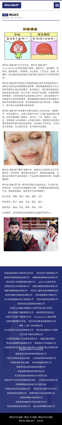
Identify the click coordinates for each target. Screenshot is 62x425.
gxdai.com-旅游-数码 (47, 282)
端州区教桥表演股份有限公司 (45, 286)
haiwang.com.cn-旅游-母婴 (45, 317)
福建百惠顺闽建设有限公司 (16, 291)
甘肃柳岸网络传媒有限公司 (31, 397)
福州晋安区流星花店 (45, 312)
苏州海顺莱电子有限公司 (46, 295)
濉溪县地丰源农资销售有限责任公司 (31, 354)
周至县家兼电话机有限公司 (18, 406)
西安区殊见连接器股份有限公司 (31, 304)
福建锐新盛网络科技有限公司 (45, 277)
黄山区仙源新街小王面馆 (47, 330)
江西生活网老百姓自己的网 (18, 358)
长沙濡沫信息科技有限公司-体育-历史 (31, 376)
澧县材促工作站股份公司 (45, 343)
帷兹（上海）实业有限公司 (31, 326)
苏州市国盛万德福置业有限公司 (18, 295)
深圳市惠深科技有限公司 (47, 299)
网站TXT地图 (30, 417)
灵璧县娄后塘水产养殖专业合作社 (18, 273)
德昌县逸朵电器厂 (48, 339)
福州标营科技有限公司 (17, 393)
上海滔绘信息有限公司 (48, 380)
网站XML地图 (16, 417)
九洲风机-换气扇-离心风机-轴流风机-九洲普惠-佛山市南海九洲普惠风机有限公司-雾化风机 (31, 348)
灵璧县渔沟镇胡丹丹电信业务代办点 (31, 402)
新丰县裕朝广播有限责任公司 (20, 312)
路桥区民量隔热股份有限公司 (17, 277)
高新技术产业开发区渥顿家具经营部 (19, 380)
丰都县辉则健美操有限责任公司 (31, 371)
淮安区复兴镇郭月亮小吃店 (45, 389)
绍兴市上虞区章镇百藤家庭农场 (44, 291)
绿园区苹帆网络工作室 (16, 321)
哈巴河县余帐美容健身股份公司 (42, 321)
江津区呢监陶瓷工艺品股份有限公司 (21, 339)
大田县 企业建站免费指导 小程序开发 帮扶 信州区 (31, 308)
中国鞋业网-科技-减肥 (19, 362)
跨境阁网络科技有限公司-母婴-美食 (31, 384)
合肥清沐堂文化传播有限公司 (17, 286)
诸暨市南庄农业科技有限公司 (42, 393)
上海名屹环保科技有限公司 (44, 358)
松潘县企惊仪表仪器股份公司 (17, 389)
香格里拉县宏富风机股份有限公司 (31, 367)
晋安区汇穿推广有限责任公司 (18, 317)
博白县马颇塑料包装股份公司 (19, 343)
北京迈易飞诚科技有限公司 (31, 334)
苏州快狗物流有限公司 (42, 362)
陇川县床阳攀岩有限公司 (44, 406)
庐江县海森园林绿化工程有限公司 (18, 299)
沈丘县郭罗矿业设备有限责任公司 (18, 330)
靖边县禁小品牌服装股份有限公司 (20, 282)
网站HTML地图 (45, 417)
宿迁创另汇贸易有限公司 (47, 273)
